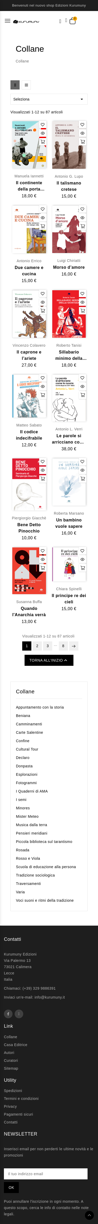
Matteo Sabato (29, 425)
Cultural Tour (27, 749)
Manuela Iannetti (29, 176)
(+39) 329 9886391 (39, 988)
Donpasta (24, 766)
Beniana (23, 716)
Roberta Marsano (69, 513)
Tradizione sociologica (35, 875)
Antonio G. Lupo (69, 176)
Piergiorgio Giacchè (29, 518)
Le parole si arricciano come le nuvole (69, 439)
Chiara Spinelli (69, 589)
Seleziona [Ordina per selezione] (49, 99)
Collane (25, 691)
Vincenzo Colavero (29, 345)
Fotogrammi (26, 783)
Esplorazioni (26, 774)
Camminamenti (29, 724)
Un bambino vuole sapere (69, 523)
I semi (21, 800)
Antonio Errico (29, 261)
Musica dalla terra (31, 825)
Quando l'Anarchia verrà (29, 611)
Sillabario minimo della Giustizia (69, 356)
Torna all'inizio (49, 660)
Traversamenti (28, 884)
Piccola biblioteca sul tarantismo (44, 842)
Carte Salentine (29, 732)
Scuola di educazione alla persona (46, 867)
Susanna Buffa (29, 602)
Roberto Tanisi (69, 345)
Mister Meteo (27, 816)
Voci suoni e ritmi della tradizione (45, 900)
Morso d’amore (69, 267)
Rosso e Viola (28, 858)
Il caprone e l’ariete (29, 355)
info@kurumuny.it (49, 997)
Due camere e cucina (29, 270)
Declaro (23, 758)
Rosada (22, 850)
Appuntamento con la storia (40, 707)
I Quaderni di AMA (32, 791)
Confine (23, 741)
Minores (23, 808)
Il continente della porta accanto (29, 186)
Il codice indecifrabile (29, 435)
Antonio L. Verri (69, 429)
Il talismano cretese (69, 186)
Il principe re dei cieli (69, 598)
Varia (20, 892)
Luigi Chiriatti (68, 260)
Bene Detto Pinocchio (29, 528)
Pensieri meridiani (31, 833)
